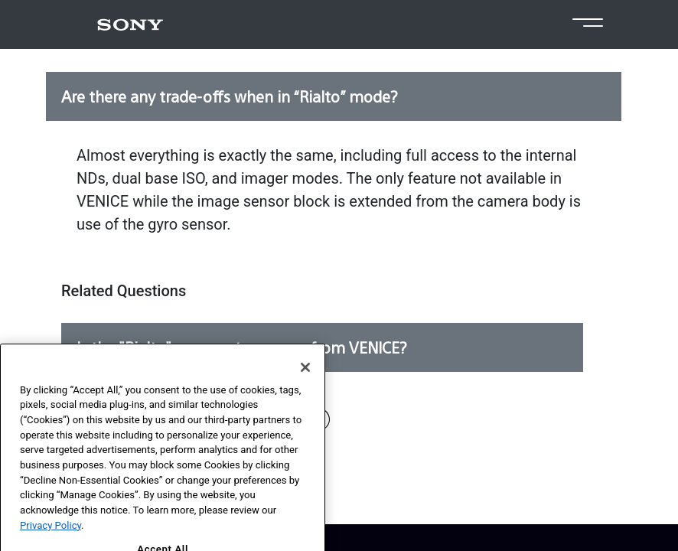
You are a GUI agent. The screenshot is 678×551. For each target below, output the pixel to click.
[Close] (305, 380)
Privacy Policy (50, 538)
